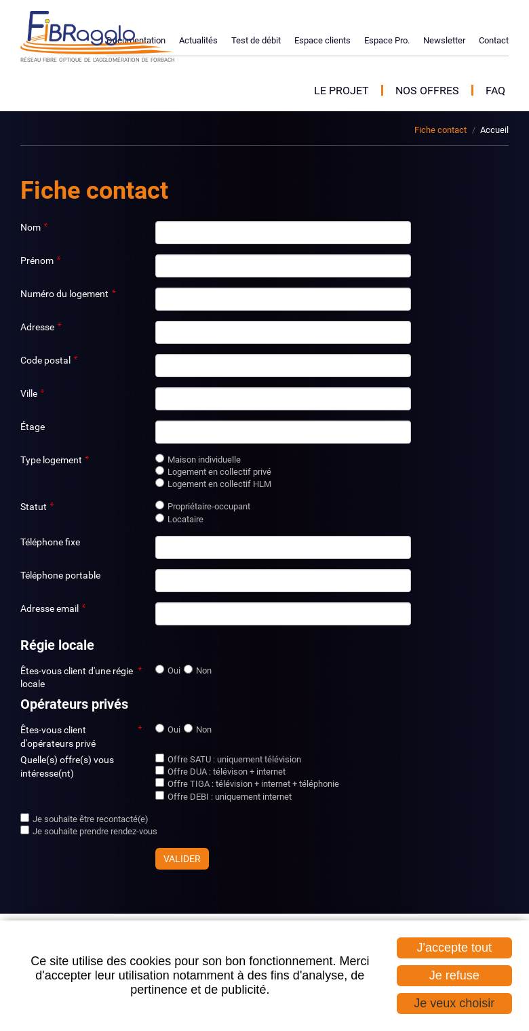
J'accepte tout (454, 947)
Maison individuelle (204, 459)
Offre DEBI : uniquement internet (230, 797)
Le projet (341, 90)
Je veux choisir (454, 1003)
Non (204, 670)
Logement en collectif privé (219, 472)
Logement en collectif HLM (219, 484)
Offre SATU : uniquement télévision (234, 759)
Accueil (494, 130)
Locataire (185, 519)
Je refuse (454, 975)
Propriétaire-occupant (209, 506)
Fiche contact (440, 130)
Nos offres (427, 90)
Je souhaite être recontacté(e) (91, 819)
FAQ (495, 90)
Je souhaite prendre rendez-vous (95, 831)
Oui (174, 670)
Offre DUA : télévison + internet (227, 771)
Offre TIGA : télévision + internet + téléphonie (253, 784)
